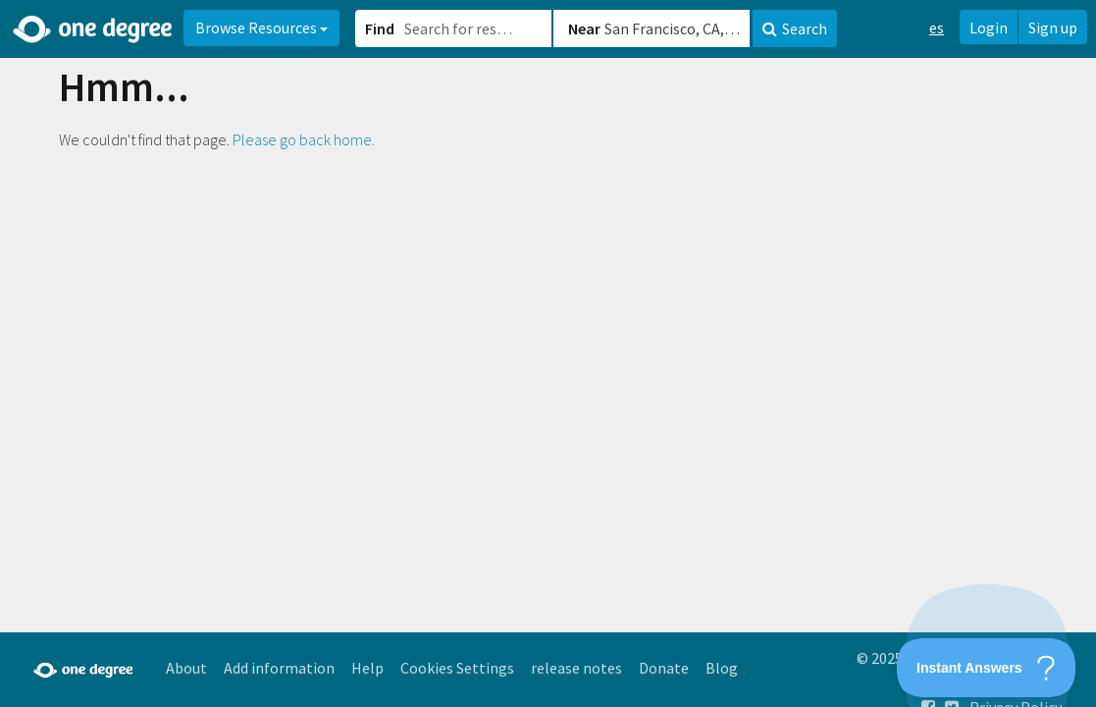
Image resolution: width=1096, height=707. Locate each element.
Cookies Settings (457, 668)
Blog (721, 668)
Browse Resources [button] (261, 27)
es (936, 27)
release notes (576, 668)
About (186, 668)
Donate (664, 668)
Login (988, 27)
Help (367, 668)
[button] (548, 353)
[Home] (94, 29)
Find (379, 28)
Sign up (1052, 27)
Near (584, 28)
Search (794, 28)
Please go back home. (304, 139)
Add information (279, 668)
